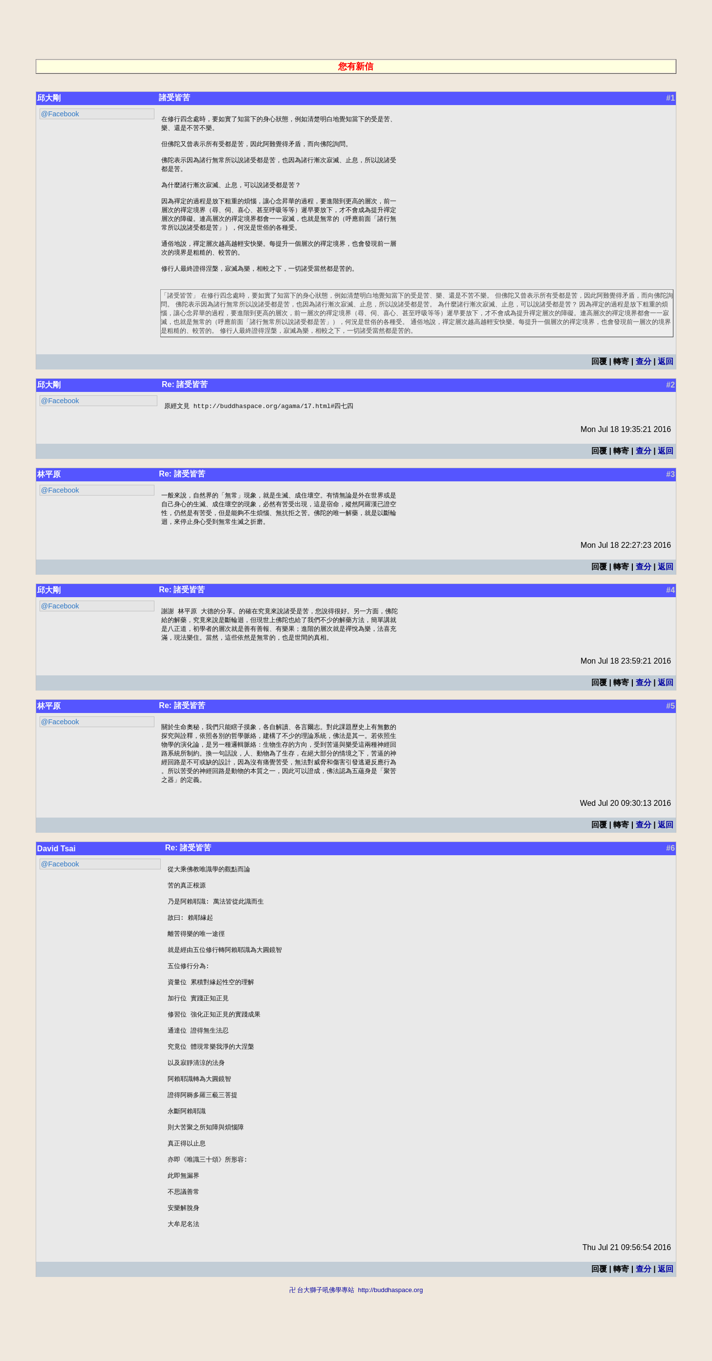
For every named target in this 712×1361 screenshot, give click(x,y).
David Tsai (56, 871)
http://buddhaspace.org (390, 1356)
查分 (643, 376)
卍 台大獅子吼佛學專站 (322, 1356)
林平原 (49, 490)
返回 (665, 376)
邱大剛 (49, 98)
